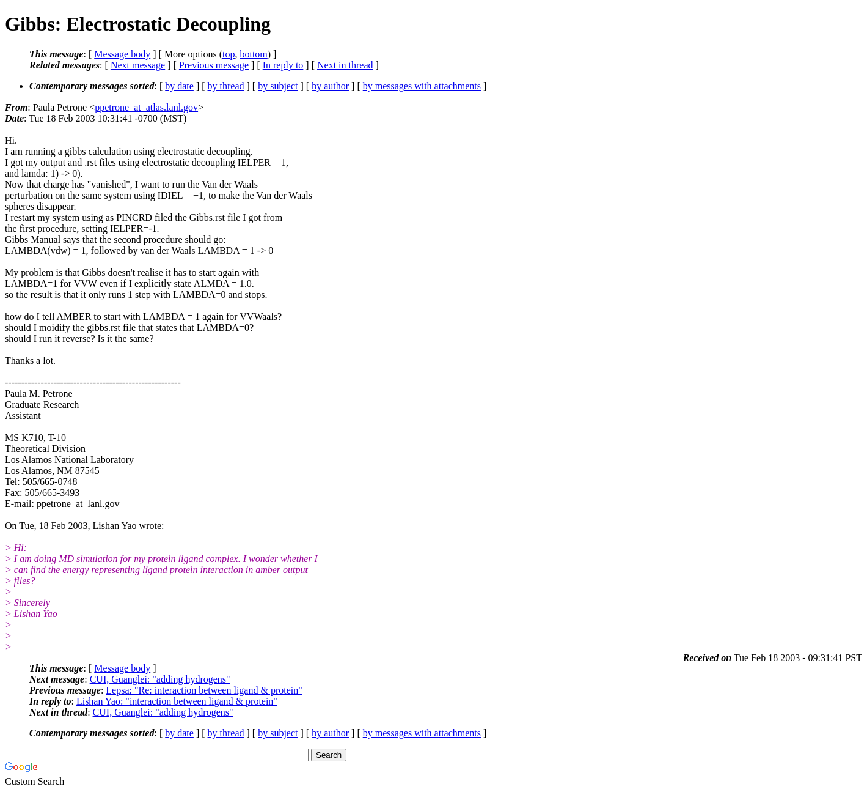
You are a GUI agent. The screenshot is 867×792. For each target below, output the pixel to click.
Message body (122, 54)
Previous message (214, 65)
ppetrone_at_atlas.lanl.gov (146, 107)
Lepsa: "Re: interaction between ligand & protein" (204, 690)
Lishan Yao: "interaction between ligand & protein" (176, 701)
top (228, 54)
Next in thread (345, 65)
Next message (138, 65)
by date (179, 86)
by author (330, 86)
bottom (253, 54)
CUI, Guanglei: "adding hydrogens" (160, 679)
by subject (278, 86)
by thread (226, 86)
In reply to (283, 65)
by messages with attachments (422, 86)
